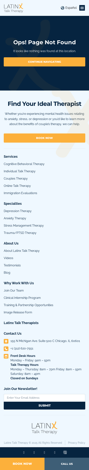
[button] (82, 8)
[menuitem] (71, 7)
